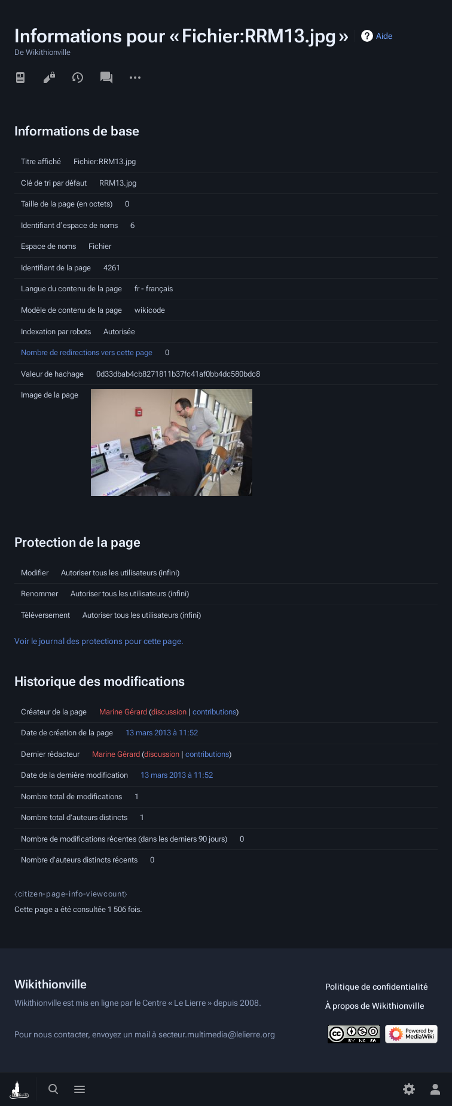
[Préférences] (409, 1089)
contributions (214, 711)
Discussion (106, 78)
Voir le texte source (49, 78)
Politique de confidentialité (376, 986)
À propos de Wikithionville (374, 1006)
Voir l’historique (78, 78)
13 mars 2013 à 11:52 (162, 732)
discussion (169, 711)
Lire (20, 78)
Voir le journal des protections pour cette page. (99, 641)
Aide (384, 36)
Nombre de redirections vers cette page (86, 352)
